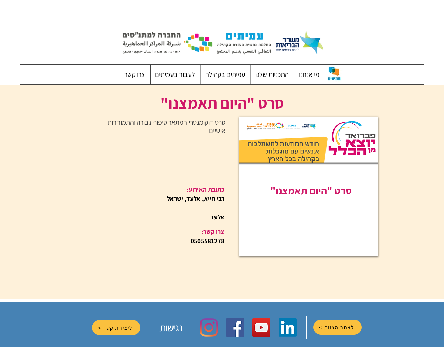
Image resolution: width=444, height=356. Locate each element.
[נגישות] (171, 327)
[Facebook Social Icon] (235, 327)
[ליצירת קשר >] (116, 327)
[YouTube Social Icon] (261, 327)
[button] (309, 74)
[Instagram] (209, 327)
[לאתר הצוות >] (337, 327)
